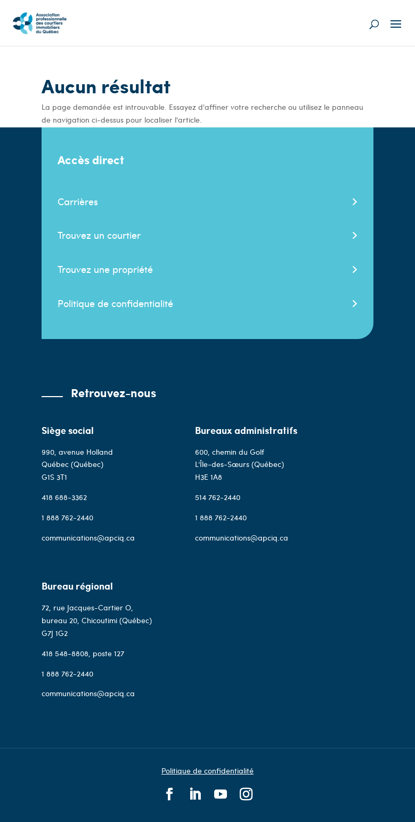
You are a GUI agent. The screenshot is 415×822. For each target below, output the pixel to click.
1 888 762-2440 (67, 517)
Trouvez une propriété (105, 269)
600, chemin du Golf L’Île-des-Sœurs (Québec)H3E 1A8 (239, 464)
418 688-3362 (64, 497)
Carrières (78, 201)
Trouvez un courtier (99, 234)
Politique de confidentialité (115, 303)
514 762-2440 (217, 497)
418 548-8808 (65, 653)
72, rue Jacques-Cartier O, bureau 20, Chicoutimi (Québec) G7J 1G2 (97, 620)
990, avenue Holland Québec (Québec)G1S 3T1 (77, 464)
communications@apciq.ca (88, 538)
